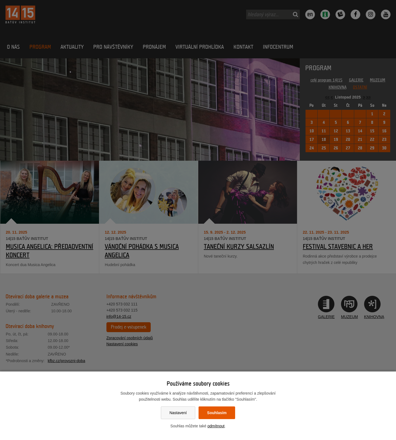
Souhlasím (217, 413)
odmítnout (215, 426)
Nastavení (178, 413)
